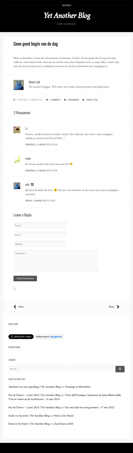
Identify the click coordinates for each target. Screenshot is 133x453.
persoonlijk (73, 99)
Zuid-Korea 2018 (63, 424)
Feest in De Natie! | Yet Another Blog (29, 424)
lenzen (89, 99)
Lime (28, 158)
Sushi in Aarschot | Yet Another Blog (29, 416)
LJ (26, 128)
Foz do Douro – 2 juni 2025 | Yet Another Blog (34, 395)
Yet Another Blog (66, 15)
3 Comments (55, 99)
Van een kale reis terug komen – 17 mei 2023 (89, 407)
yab (27, 184)
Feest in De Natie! (64, 416)
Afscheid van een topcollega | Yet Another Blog (34, 387)
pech (95, 99)
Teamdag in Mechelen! (77, 387)
